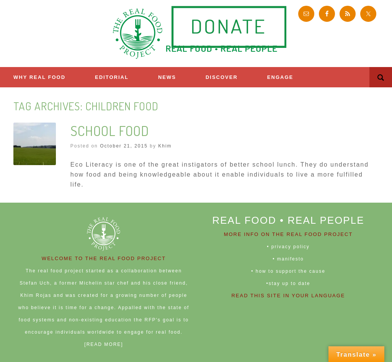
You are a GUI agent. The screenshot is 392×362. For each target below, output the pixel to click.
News (167, 77)
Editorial (112, 77)
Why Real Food (39, 77)
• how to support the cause (288, 271)
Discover (222, 77)
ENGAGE (280, 77)
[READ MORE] (103, 344)
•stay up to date (288, 283)
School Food (109, 130)
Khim (165, 146)
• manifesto (288, 259)
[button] (380, 77)
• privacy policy (288, 246)
